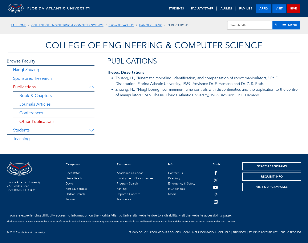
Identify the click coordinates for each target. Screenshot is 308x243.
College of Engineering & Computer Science (67, 25)
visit (279, 9)
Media (172, 194)
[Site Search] (253, 25)
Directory (174, 178)
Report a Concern (128, 194)
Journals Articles (35, 104)
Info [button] (171, 164)
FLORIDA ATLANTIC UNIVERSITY (60, 8)
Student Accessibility (263, 232)
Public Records (291, 232)
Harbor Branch (75, 194)
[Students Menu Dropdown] (91, 130)
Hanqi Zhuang (150, 25)
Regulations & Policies (165, 232)
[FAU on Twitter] (215, 180)
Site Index (239, 232)
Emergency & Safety (181, 184)
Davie (69, 184)
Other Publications (36, 121)
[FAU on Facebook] (215, 173)
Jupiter (70, 199)
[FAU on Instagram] (215, 194)
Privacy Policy (138, 232)
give (293, 9)
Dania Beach (74, 178)
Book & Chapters (35, 95)
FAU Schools (176, 189)
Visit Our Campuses (272, 187)
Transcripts (124, 199)
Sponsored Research (32, 78)
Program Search (127, 184)
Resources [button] (124, 164)
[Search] (275, 25)
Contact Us (175, 173)
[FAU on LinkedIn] (215, 201)
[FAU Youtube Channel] (215, 187)
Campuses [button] (73, 164)
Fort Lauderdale (76, 189)
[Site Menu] (289, 25)
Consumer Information (199, 232)
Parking (122, 189)
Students (21, 130)
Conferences (31, 113)
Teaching (21, 139)
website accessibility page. (211, 215)
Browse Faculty (121, 25)
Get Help (224, 232)
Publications (24, 87)
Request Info (272, 177)
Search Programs (272, 166)
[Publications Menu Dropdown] (91, 87)
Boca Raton (73, 173)
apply (263, 9)
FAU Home (18, 25)
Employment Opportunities (135, 178)
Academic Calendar (130, 173)
